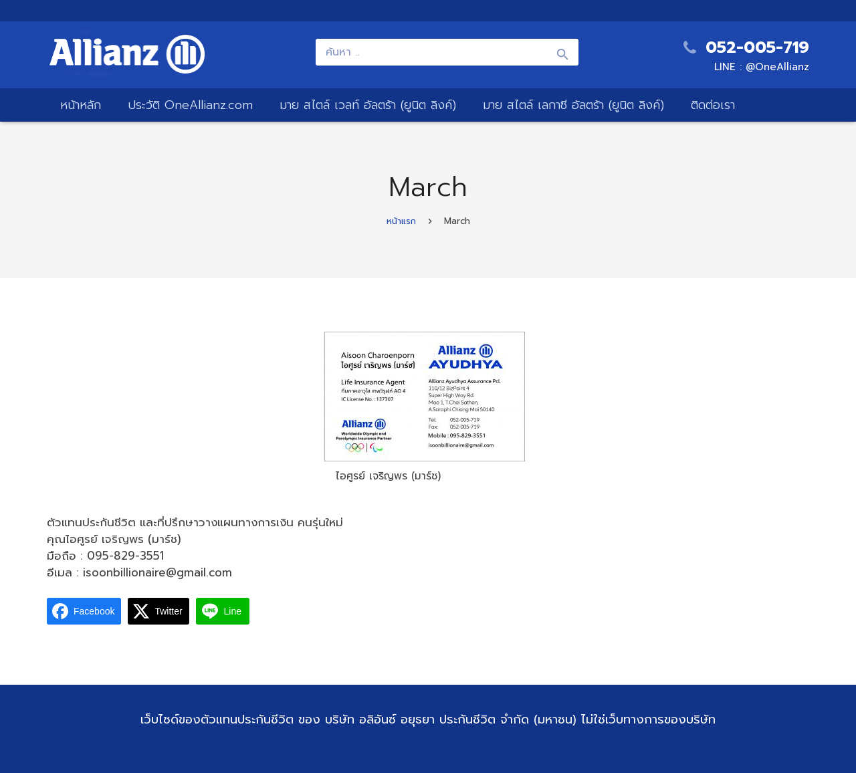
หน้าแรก (401, 221)
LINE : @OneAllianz (761, 67)
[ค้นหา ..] (447, 52)
